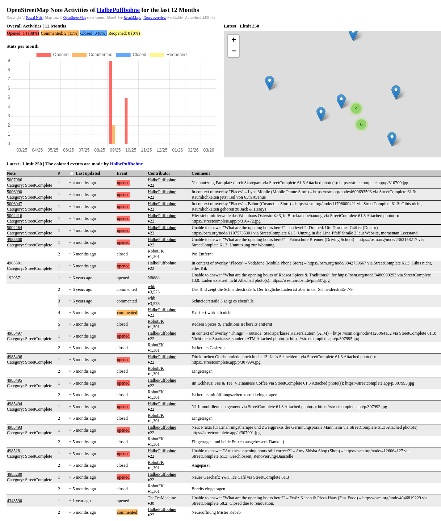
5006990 (14, 191)
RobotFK (156, 251)
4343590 (14, 500)
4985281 (14, 450)
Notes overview (154, 18)
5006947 (14, 203)
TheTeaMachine (162, 497)
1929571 (14, 277)
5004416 (14, 215)
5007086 (14, 179)
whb (151, 286)
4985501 (14, 263)
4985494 (14, 403)
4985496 (14, 356)
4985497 (14, 333)
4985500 (14, 239)
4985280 (14, 474)
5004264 (14, 227)
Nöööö (154, 277)
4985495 (14, 380)
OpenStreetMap (74, 18)
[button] (269, 83)
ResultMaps (132, 18)
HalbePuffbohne (118, 10)
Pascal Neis (34, 18)
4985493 (14, 427)
